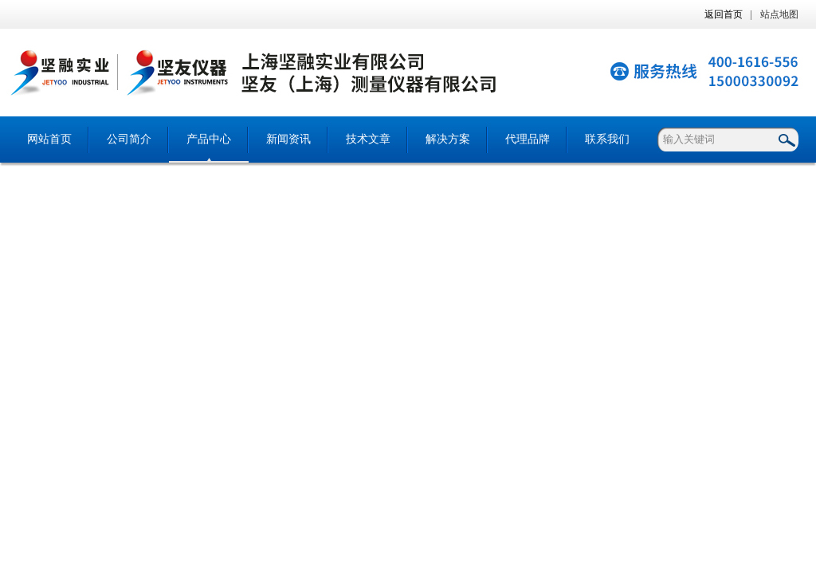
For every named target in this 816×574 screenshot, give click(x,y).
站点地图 (779, 14)
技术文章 (368, 139)
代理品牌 (527, 139)
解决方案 (448, 139)
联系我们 (607, 139)
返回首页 (723, 14)
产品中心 (208, 139)
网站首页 (49, 139)
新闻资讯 (288, 139)
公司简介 (129, 139)
